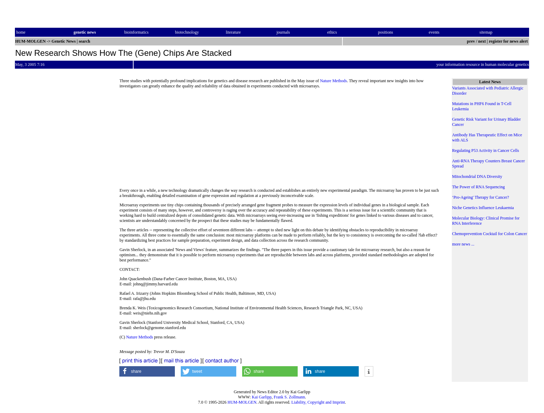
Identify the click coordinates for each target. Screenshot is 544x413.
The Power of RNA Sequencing (478, 186)
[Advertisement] (280, 140)
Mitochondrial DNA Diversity (477, 176)
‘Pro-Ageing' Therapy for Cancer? (480, 197)
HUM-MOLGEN (242, 402)
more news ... (463, 244)
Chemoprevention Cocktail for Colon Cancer (489, 233)
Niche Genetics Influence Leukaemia (483, 207)
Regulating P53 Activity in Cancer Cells (485, 150)
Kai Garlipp (262, 397)
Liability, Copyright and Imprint (318, 402)
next (482, 41)
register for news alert (509, 41)
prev (471, 41)
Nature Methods (333, 80)
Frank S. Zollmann (289, 397)
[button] (147, 371)
